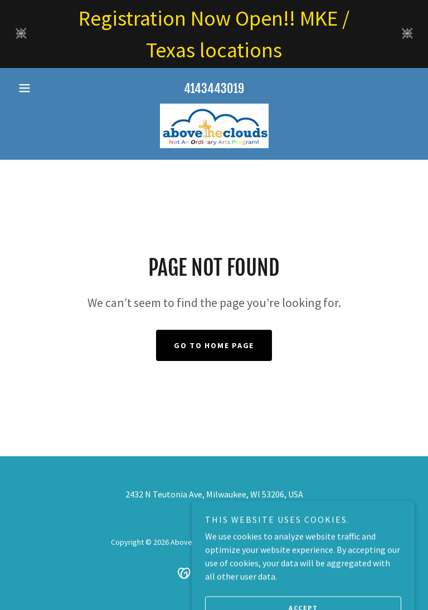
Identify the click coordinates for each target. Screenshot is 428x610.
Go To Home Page (214, 345)
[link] (214, 126)
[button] (43, 88)
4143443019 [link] (214, 88)
